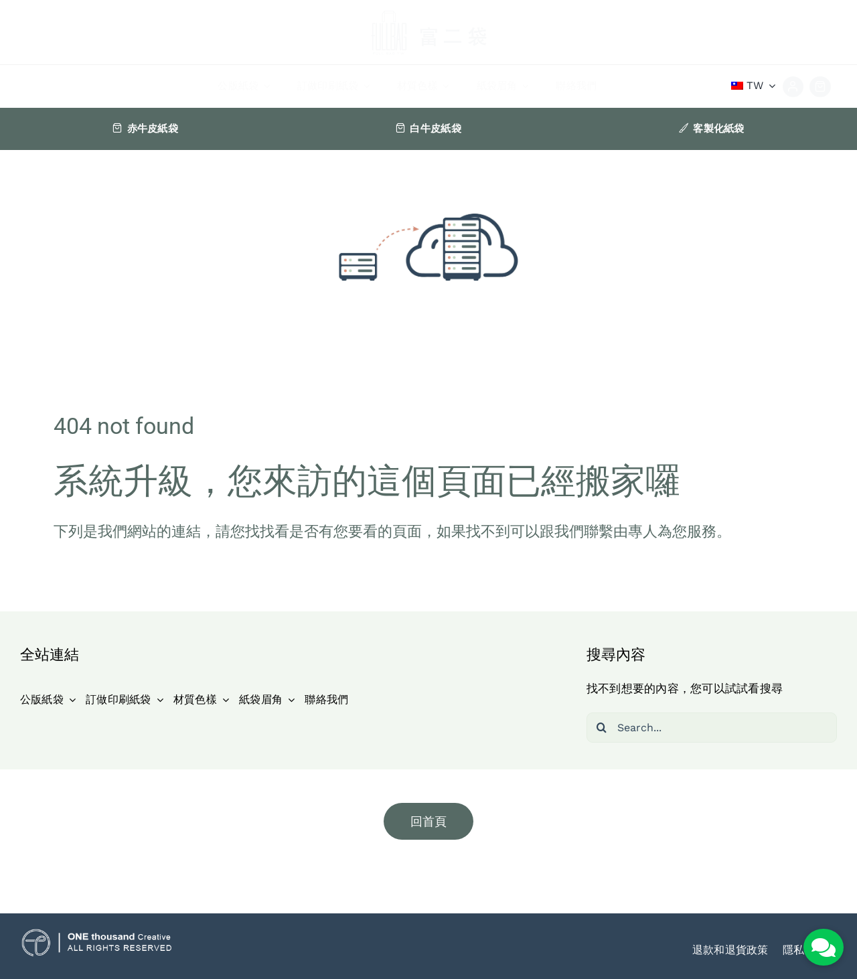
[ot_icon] (97, 934)
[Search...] (712, 727)
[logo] (428, 9)
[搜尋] (602, 727)
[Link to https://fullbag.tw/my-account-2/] (793, 87)
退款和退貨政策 (730, 950)
